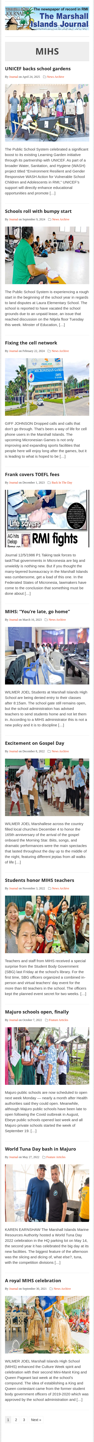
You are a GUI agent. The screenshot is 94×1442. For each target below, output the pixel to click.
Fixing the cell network (31, 343)
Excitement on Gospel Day (34, 743)
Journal (13, 77)
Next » (36, 1420)
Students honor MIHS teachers (39, 880)
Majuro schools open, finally (37, 1012)
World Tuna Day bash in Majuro (40, 1149)
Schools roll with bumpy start (38, 211)
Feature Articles (58, 1020)
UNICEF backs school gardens (38, 69)
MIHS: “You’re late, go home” (37, 611)
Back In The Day (62, 482)
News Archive (55, 77)
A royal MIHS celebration (33, 1280)
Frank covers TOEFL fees (32, 474)
